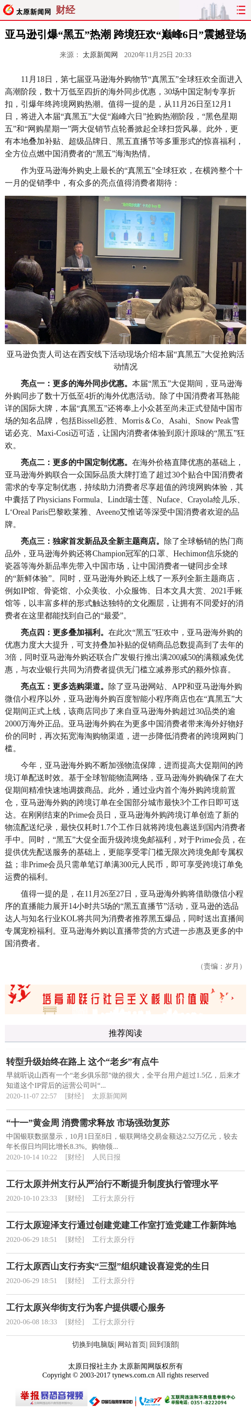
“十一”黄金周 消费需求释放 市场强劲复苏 (88, 1123)
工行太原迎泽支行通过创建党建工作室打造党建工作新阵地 (121, 1225)
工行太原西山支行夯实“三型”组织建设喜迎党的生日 (107, 1266)
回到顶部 (163, 1344)
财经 (65, 10)
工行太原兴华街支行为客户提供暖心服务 (85, 1307)
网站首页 (132, 1344)
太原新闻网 (100, 54)
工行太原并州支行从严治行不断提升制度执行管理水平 (112, 1184)
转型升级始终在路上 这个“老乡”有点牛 (82, 1062)
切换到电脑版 (93, 1344)
